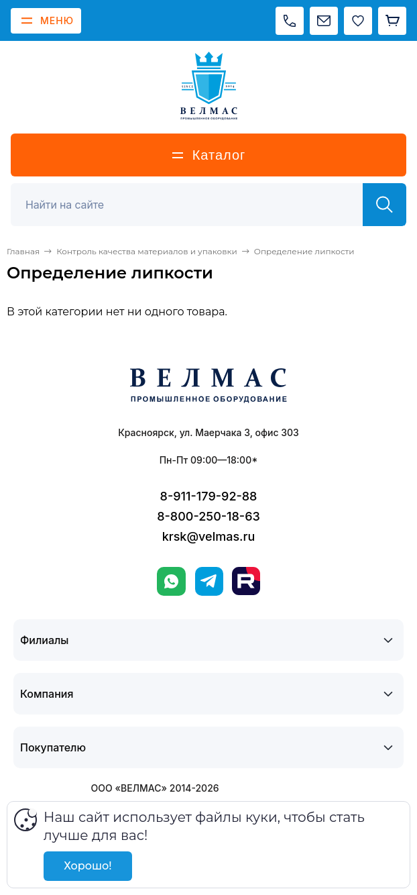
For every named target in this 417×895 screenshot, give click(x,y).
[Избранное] (358, 21)
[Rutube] (246, 581)
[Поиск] (194, 204)
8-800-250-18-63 (208, 516)
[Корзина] (392, 21)
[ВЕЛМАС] (208, 86)
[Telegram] (209, 581)
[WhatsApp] (171, 581)
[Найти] (384, 204)
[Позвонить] (290, 21)
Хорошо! (87, 865)
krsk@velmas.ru (208, 536)
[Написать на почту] (324, 21)
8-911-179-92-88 (208, 496)
